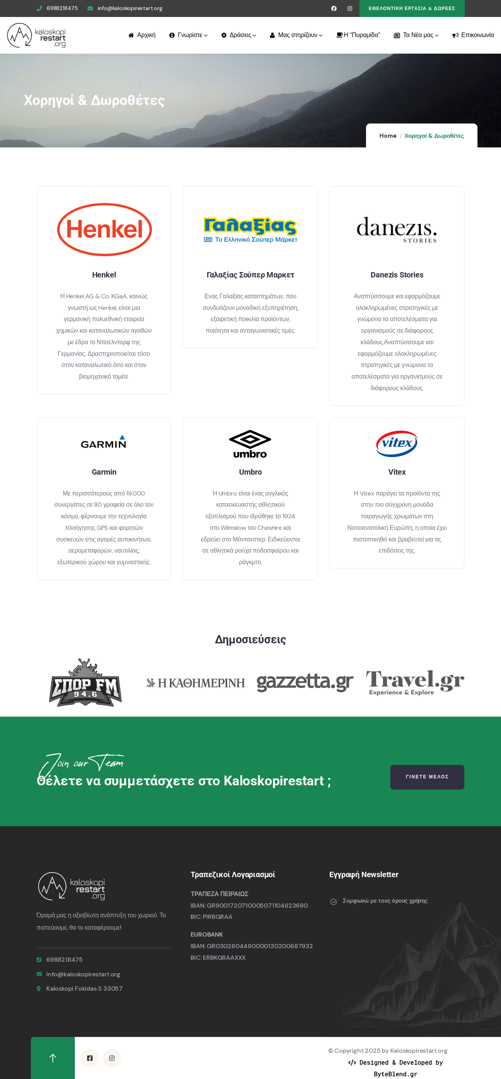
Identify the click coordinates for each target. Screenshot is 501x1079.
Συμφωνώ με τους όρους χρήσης (385, 900)
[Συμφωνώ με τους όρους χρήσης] (333, 902)
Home (388, 136)
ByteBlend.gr (395, 1073)
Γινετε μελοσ (427, 777)
